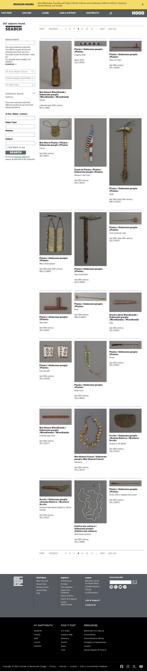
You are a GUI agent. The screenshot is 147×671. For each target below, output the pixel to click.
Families (37, 646)
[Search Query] (120, 582)
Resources (90, 625)
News (63, 646)
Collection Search (20, 157)
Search (16, 152)
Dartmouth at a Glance (94, 630)
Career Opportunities (66, 603)
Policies (63, 666)
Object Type (11, 122)
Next (102, 29)
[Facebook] (121, 666)
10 (87, 29)
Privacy (53, 666)
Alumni (37, 642)
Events (64, 642)
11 (92, 29)
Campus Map (66, 634)
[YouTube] (141, 666)
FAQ (38, 593)
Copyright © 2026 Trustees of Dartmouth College (24, 666)
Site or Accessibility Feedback (93, 666)
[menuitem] (44, 636)
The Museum (66, 581)
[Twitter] (134, 666)
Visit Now (6, 13)
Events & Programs (69, 599)
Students (38, 630)
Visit (63, 650)
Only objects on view (16, 147)
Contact (73, 666)
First (41, 29)
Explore (27, 13)
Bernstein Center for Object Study (92, 582)
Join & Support (67, 13)
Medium (9, 131)
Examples (9, 64)
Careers (87, 646)
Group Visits (41, 584)
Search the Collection (65, 591)
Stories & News (67, 596)
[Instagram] (127, 666)
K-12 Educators (91, 593)
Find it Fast (68, 625)
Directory (65, 638)
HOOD (138, 13)
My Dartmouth (43, 625)
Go (134, 582)
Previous (53, 29)
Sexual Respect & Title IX (95, 650)
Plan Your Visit (42, 581)
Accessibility (41, 590)
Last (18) (112, 29)
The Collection (67, 587)
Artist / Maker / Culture (16, 114)
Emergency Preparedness (95, 642)
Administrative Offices (94, 638)
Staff (36, 638)
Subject (9, 139)
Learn (45, 13)
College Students (92, 587)
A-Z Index (65, 630)
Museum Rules (42, 587)
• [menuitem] (57, 666)
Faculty (88, 590)
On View (64, 584)
